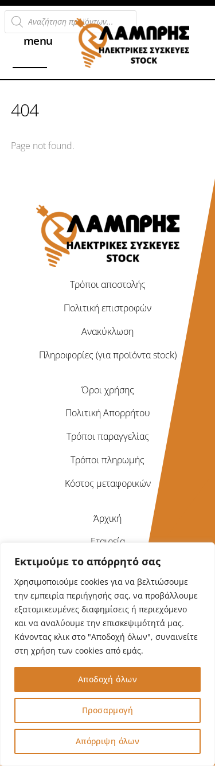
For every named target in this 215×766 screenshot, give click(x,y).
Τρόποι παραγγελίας (108, 436)
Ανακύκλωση (107, 331)
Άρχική (107, 518)
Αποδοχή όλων (107, 679)
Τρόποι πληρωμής (107, 460)
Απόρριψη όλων (107, 741)
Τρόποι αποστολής (108, 284)
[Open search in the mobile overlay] (70, 21)
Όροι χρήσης (107, 390)
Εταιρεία (108, 541)
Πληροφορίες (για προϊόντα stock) (108, 355)
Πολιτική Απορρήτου (107, 413)
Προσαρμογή (107, 710)
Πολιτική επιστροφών (107, 308)
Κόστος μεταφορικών (108, 483)
